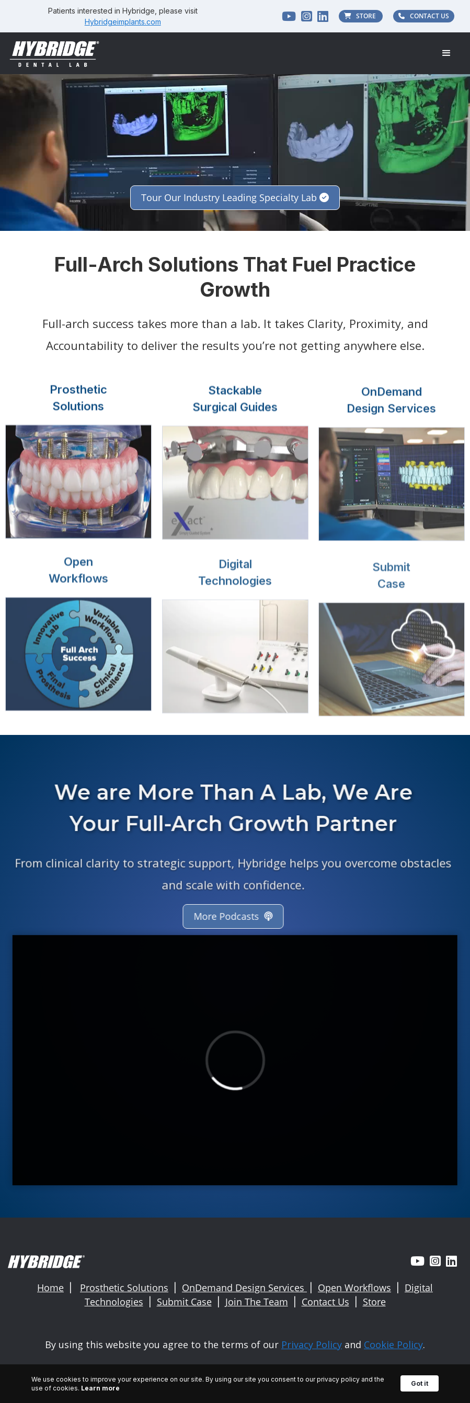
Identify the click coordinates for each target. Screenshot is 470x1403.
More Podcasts (225, 916)
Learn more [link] (100, 1388)
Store (374, 1301)
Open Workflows (354, 1287)
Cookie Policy (393, 1344)
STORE (361, 15)
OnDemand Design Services (244, 1287)
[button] (446, 53)
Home (50, 1287)
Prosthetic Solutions (124, 1287)
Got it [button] (419, 1383)
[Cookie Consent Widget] (235, 1383)
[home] (55, 53)
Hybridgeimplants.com (123, 21)
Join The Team (256, 1301)
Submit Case (184, 1301)
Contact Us (325, 1301)
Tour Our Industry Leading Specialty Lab (235, 197)
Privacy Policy (311, 1344)
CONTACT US (423, 15)
